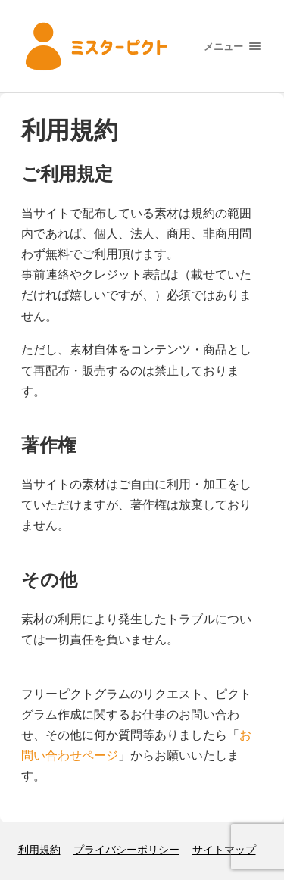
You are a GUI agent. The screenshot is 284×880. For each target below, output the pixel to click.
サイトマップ (224, 849)
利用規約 (39, 849)
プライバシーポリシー (126, 849)
